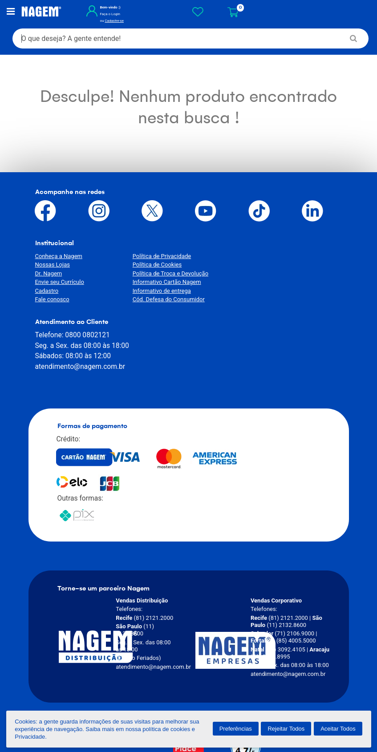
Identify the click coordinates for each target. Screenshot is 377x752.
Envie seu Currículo (59, 282)
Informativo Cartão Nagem (163, 282)
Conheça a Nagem (58, 256)
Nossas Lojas (52, 265)
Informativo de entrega (158, 291)
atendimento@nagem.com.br (267, 288)
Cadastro (47, 291)
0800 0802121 (274, 256)
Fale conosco (52, 299)
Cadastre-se (111, 21)
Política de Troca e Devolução (166, 274)
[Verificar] (242, 683)
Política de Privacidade (158, 256)
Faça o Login (107, 14)
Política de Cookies (153, 265)
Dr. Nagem (48, 274)
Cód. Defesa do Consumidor (165, 299)
